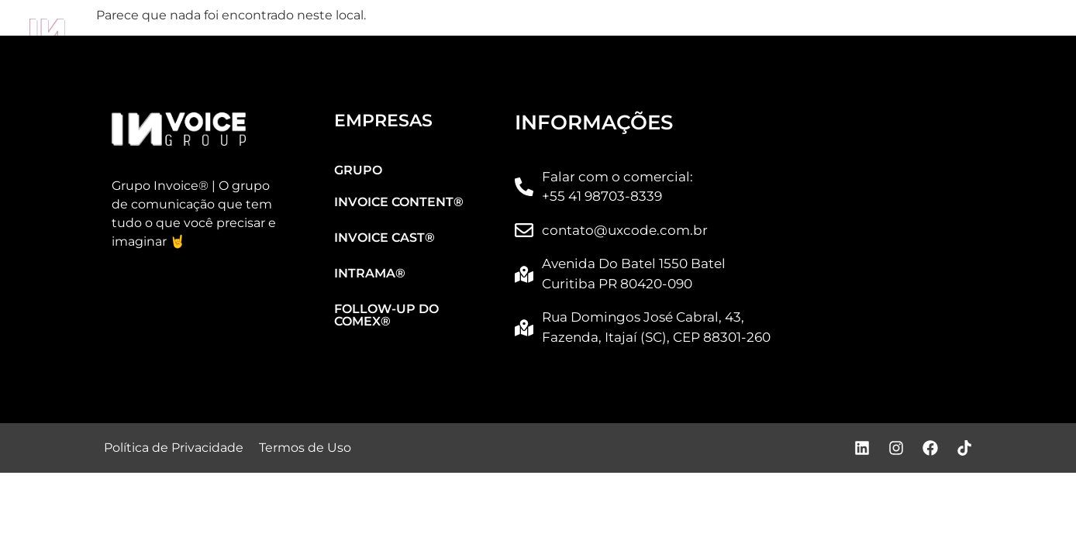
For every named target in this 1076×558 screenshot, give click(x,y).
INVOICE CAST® (545, 32)
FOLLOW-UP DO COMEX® (923, 32)
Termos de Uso (305, 447)
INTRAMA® (720, 32)
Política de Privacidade (173, 447)
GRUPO (167, 32)
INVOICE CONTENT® (346, 32)
